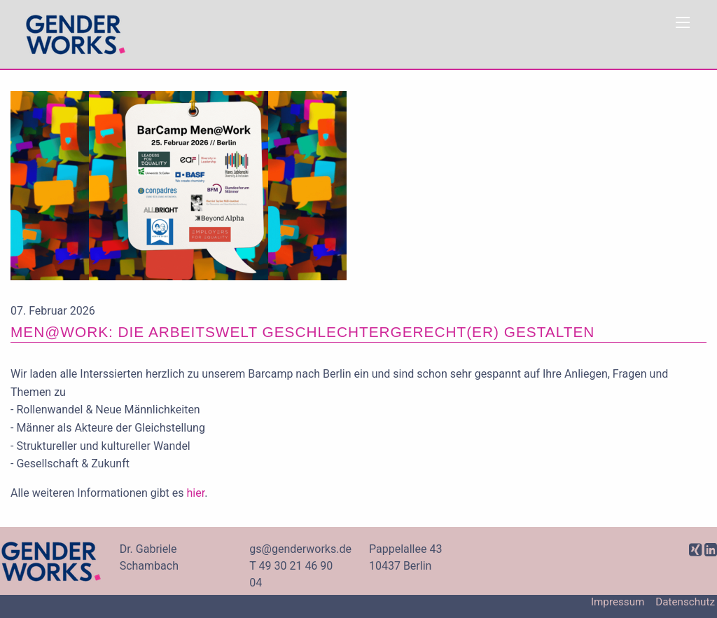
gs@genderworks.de (300, 549)
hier (196, 493)
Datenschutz (685, 602)
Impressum (617, 602)
